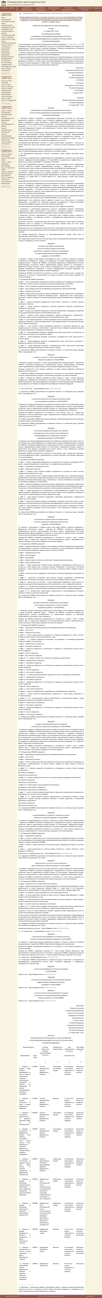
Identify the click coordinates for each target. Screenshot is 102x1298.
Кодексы (4, 8)
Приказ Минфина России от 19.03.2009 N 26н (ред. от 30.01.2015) (53, 13)
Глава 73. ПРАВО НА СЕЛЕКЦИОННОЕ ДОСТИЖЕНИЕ (7, 174)
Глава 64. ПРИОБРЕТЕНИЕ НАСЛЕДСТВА (6, 130)
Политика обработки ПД (12, 1296)
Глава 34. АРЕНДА (6, 96)
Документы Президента (41, 9)
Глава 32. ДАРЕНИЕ (7, 87)
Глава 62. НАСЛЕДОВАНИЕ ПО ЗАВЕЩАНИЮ (7, 118)
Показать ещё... (6, 73)
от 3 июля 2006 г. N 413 (73, 44)
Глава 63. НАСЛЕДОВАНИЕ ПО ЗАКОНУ (7, 124)
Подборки (97, 8)
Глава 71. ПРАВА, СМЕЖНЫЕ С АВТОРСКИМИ (6, 164)
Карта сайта (90, 1296)
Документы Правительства (26, 9)
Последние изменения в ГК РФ (68, 9)
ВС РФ (17, 9)
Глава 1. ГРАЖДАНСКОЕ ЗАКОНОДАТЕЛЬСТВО (8, 19)
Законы (12, 8)
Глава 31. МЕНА (6, 85)
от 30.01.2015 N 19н (55, 388)
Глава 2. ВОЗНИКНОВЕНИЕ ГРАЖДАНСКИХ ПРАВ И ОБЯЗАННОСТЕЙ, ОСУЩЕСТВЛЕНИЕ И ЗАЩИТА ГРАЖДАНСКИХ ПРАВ (8, 29)
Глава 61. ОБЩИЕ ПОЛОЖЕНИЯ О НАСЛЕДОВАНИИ (6, 112)
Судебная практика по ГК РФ (85, 9)
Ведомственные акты (54, 9)
